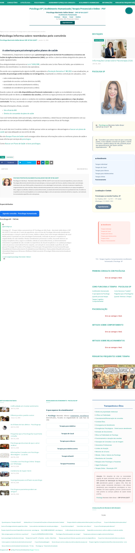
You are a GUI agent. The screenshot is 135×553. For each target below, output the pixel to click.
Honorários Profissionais (104, 445)
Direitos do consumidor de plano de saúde (19, 113)
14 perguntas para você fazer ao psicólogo (26, 480)
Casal (71, 17)
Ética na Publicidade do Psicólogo (107, 435)
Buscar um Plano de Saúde (15, 143)
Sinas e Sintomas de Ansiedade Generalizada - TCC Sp (17, 546)
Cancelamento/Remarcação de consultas (109, 418)
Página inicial (4, 31)
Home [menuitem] (2, 3)
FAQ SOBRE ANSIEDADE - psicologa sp (52, 530)
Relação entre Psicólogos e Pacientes (108, 462)
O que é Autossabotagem (42, 542)
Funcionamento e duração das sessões (109, 438)
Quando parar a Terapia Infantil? (11, 522)
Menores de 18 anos (102, 452)
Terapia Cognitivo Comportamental (98, 300)
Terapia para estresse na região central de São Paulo (98, 534)
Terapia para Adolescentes (104, 173)
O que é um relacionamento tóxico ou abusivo (111, 538)
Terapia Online (100, 177)
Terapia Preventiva (67, 464)
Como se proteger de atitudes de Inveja (12, 538)
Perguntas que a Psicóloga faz (123, 294)
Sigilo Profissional (101, 465)
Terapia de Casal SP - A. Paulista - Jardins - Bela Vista (41, 538)
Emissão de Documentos (104, 432)
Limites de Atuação (102, 448)
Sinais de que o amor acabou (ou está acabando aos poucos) (69, 542)
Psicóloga (52, 416)
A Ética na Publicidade (102, 415)
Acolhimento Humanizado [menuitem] (89, 3)
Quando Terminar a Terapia (122, 297)
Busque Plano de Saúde (15, 136)
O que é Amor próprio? (67, 526)
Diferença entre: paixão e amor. (22, 415)
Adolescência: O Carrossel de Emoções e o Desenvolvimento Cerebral (44, 522)
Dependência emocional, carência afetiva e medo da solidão (105, 530)
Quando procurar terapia (100, 297)
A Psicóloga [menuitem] (25, 3)
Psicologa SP (118, 261)
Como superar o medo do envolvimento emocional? (17, 542)
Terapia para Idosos (102, 170)
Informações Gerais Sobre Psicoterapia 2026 (112, 61)
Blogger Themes (34, 550)
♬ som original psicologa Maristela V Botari (16, 257)
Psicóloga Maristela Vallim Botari (60, 12)
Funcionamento (100, 180)
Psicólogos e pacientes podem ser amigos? (24, 490)
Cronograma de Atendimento (105, 425)
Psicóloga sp (103, 125)
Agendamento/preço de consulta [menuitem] (62, 3)
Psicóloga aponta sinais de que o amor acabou (25, 444)
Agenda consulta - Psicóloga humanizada (20, 213)
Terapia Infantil (68, 456)
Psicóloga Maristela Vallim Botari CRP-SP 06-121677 (18, 40)
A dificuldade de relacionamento (75, 530)
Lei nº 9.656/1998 (33, 64)
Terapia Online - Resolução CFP (106, 468)
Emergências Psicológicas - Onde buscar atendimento (114, 428)
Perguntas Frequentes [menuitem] (124, 3)
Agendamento (68, 22)
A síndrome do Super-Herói (21, 471)
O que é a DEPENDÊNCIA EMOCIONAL (42, 534)
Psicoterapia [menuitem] (39, 3)
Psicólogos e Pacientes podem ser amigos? (68, 534)
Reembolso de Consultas (104, 458)
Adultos (78, 17)
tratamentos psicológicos (79, 416)
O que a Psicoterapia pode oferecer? (104, 526)
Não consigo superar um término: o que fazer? (15, 534)
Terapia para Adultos (67, 426)
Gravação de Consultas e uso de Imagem (109, 442)
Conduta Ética (100, 422)
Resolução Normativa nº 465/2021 (60, 71)
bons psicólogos (33, 143)
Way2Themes (16, 550)
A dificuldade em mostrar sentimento (25, 406)
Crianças (57, 17)
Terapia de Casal (101, 167)
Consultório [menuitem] (12, 3)
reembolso (12, 31)
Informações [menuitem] (107, 3)
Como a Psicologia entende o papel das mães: (14, 526)
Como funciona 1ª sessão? (122, 291)
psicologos (26, 139)
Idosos (65, 17)
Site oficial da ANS (10, 110)
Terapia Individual (101, 164)
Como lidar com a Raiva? (84, 526)
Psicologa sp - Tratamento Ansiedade (46, 546)
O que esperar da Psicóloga (101, 294)
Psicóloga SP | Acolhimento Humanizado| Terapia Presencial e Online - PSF (67, 8)
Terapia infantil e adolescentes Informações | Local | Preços (84, 522)
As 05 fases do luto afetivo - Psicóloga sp (26, 424)
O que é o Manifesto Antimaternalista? (115, 522)
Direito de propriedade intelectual (107, 412)
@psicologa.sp (7, 226)
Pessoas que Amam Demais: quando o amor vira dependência (77, 538)
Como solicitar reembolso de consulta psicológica (43, 526)
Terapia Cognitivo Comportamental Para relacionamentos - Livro (108, 542)
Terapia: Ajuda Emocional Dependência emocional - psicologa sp (20, 530)
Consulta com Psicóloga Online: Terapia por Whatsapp (25, 463)
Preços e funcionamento (108, 241)
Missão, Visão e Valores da (105, 455)
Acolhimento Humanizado (100, 291)
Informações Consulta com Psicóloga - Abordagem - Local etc (25, 453)
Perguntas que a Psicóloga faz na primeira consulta (26, 435)
